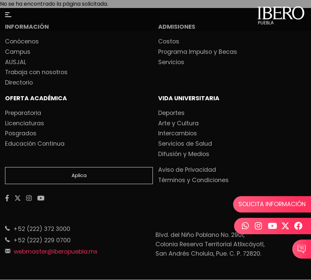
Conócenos (22, 42)
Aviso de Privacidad (187, 170)
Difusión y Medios (183, 154)
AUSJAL (15, 62)
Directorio (19, 83)
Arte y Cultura (178, 124)
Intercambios (177, 134)
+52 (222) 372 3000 (41, 229)
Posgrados (20, 134)
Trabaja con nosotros (36, 72)
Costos (168, 42)
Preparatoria (23, 113)
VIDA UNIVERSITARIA (188, 99)
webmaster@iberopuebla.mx (55, 252)
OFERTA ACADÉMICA (36, 99)
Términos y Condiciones (193, 180)
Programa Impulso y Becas (197, 52)
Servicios (171, 62)
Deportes (171, 113)
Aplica (79, 175)
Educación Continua (35, 144)
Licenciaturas (24, 124)
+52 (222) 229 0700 (42, 240)
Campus (17, 52)
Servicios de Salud (185, 144)
